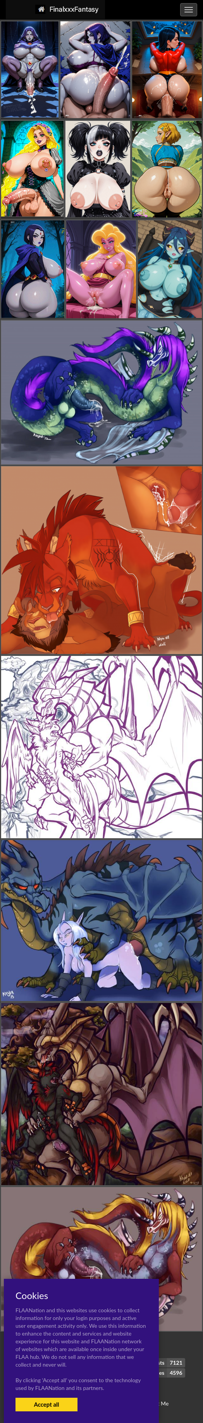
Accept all (46, 1404)
